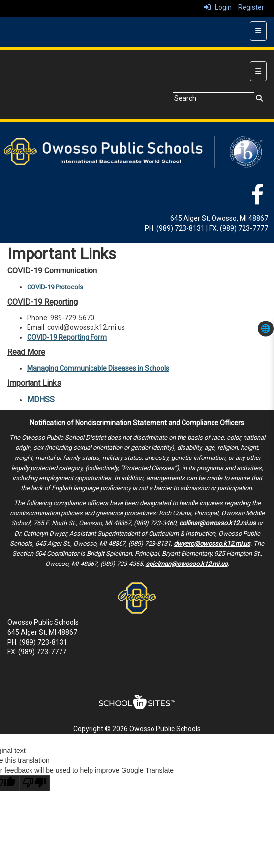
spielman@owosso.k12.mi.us (187, 563)
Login (218, 7)
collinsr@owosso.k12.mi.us (217, 523)
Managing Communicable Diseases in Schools (98, 368)
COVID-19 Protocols (55, 287)
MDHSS (41, 399)
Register (251, 7)
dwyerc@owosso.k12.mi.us (212, 543)
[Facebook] (257, 199)
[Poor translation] (34, 783)
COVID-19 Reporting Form (67, 337)
